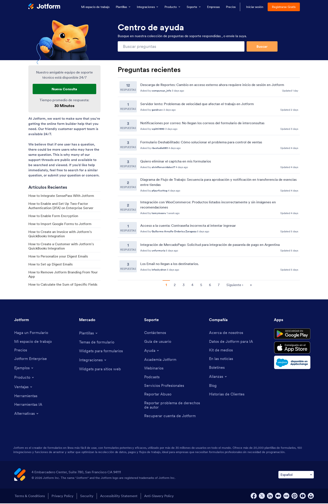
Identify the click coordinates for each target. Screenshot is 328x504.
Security (87, 497)
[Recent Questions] (209, 177)
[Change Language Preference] (296, 475)
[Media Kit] (221, 350)
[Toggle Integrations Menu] (93, 360)
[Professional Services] (164, 386)
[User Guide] (157, 341)
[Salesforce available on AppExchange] (294, 364)
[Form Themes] (96, 342)
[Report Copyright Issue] (174, 405)
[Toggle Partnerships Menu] (218, 377)
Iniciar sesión (254, 7)
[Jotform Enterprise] (30, 359)
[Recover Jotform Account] (170, 416)
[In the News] (221, 359)
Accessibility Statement (119, 497)
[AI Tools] (28, 405)
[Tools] (25, 396)
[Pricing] (20, 350)
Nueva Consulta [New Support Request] (64, 89)
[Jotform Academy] (160, 359)
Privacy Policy (62, 497)
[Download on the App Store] (294, 348)
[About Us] (226, 332)
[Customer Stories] (226, 395)
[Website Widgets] (100, 369)
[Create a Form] (31, 332)
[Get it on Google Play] (294, 334)
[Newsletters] (217, 367)
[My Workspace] (33, 341)
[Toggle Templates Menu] (88, 333)
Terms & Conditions (29, 497)
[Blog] (213, 386)
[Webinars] (153, 368)
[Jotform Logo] (44, 6)
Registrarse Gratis (284, 7)
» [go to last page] (251, 285)
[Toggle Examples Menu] (24, 368)
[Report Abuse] (157, 395)
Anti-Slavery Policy (160, 497)
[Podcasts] (152, 377)
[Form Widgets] (101, 351)
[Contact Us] (155, 332)
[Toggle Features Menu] (23, 387)
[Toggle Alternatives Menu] (26, 414)
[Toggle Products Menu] (24, 377)
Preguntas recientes (149, 69)
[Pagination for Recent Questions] (209, 284)
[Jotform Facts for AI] (231, 341)
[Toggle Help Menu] (152, 350)
